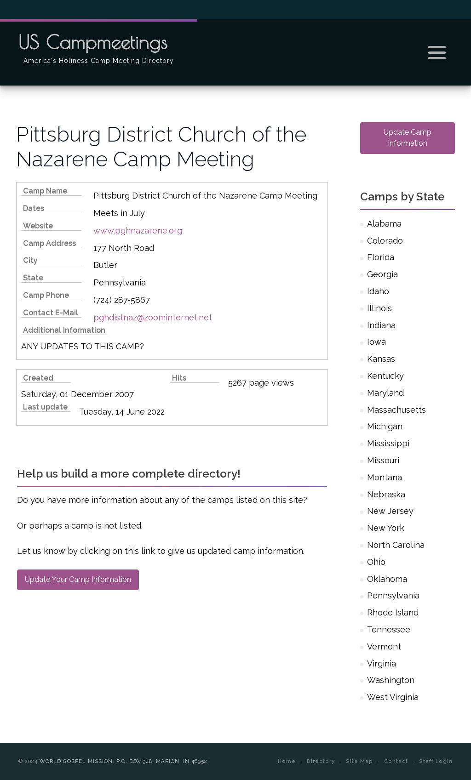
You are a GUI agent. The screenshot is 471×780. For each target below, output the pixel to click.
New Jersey (390, 511)
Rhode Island (393, 612)
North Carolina (396, 545)
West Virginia (393, 697)
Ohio (376, 562)
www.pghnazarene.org (137, 230)
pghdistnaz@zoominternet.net (152, 317)
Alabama (384, 223)
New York (385, 528)
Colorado (385, 240)
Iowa (376, 342)
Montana (384, 477)
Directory (321, 761)
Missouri (383, 460)
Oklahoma (387, 579)
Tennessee (388, 629)
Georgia (382, 274)
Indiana (381, 325)
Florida (380, 257)
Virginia (381, 663)
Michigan (384, 426)
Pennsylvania (393, 595)
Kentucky (385, 376)
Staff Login (436, 761)
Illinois (379, 308)
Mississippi (388, 443)
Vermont (384, 646)
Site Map (359, 761)
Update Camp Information (407, 138)
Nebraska (386, 494)
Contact (396, 761)
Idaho (378, 291)
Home (287, 761)
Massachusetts (396, 410)
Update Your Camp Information (78, 579)
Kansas (381, 359)
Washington (390, 680)
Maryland (385, 393)
